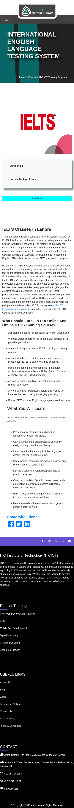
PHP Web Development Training (17, 613)
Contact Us (6, 711)
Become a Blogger (10, 650)
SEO (2, 621)
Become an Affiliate (10, 704)
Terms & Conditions (10, 726)
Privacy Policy (7, 718)
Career (3, 697)
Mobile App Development (13, 628)
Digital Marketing (9, 635)
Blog (2, 689)
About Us (5, 682)
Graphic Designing (10, 642)
